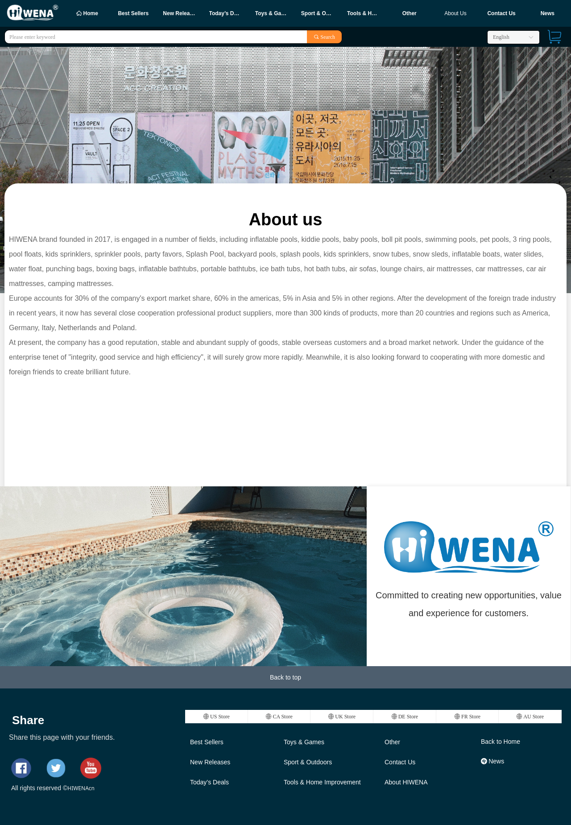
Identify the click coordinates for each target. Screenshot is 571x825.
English (501, 37)
